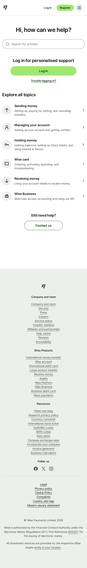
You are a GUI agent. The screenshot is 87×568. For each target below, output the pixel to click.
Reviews (43, 337)
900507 (73, 531)
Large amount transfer (43, 370)
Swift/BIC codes (43, 427)
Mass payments (43, 395)
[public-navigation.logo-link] (43, 286)
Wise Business (43, 386)
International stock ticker (43, 423)
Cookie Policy (43, 492)
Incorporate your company (43, 444)
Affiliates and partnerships (43, 329)
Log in (48, 7)
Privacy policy (43, 488)
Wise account (43, 361)
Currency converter (43, 419)
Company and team (43, 304)
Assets (43, 378)
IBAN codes (43, 431)
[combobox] (48, 44)
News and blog (43, 410)
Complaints (43, 496)
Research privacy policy (43, 415)
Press (43, 312)
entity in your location (47, 547)
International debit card (43, 365)
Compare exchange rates (43, 440)
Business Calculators (43, 452)
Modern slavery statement (43, 505)
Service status (43, 320)
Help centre (43, 333)
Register (65, 7)
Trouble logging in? (43, 80)
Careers (43, 316)
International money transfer (43, 357)
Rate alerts (43, 436)
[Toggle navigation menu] (79, 8)
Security (43, 308)
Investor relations (43, 325)
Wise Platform (43, 382)
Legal (43, 484)
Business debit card (43, 391)
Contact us (43, 225)
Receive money (43, 374)
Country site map (43, 501)
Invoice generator (43, 448)
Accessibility (43, 341)
